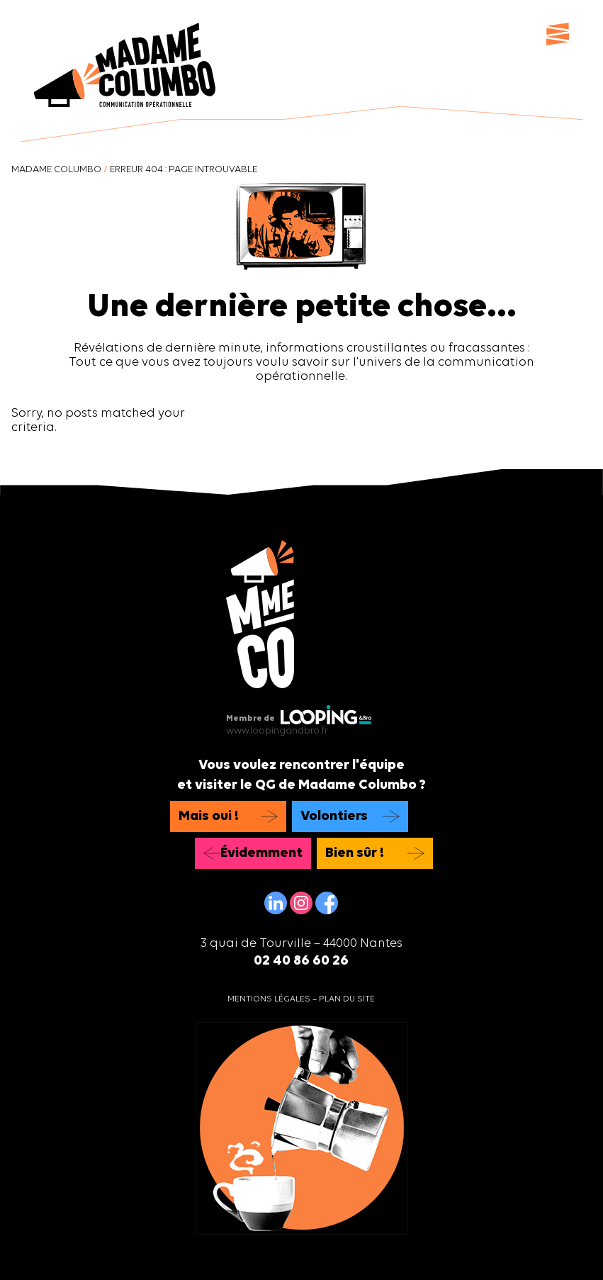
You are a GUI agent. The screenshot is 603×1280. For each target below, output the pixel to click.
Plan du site (347, 999)
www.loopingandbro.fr (277, 731)
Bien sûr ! (354, 853)
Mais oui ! (209, 816)
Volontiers (334, 816)
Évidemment (261, 853)
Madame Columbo (56, 169)
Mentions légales (268, 999)
